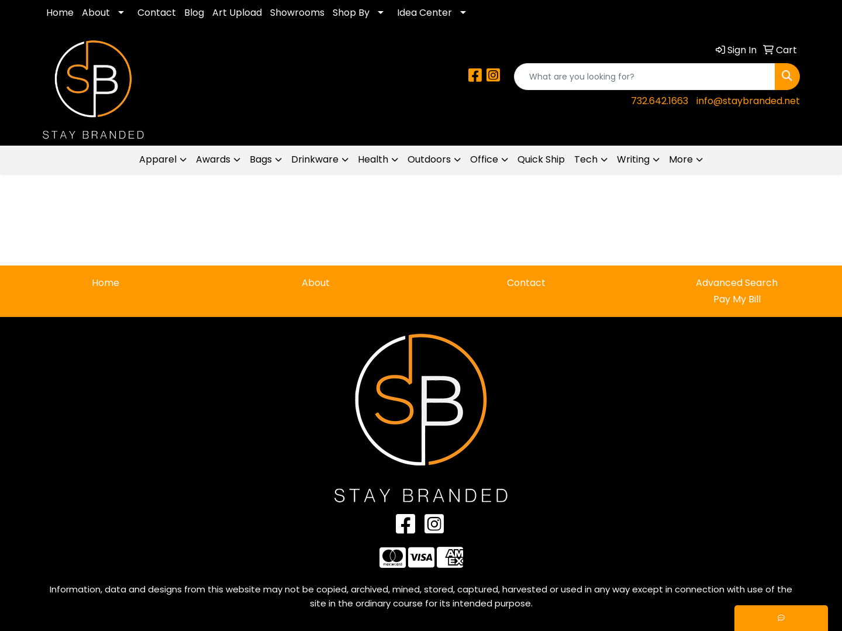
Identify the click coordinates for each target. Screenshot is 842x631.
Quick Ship (541, 159)
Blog (194, 12)
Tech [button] (586, 159)
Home (60, 12)
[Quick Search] (644, 76)
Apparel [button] (158, 159)
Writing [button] (633, 159)
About (96, 12)
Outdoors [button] (429, 159)
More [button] (681, 159)
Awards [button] (213, 159)
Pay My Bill (737, 299)
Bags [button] (261, 159)
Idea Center (424, 12)
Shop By (351, 12)
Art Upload (237, 12)
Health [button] (373, 159)
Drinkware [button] (315, 159)
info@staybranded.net (748, 101)
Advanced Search (737, 282)
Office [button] (484, 159)
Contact (156, 12)
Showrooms (297, 12)
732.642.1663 (659, 101)
